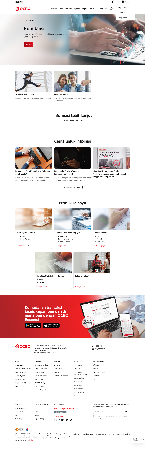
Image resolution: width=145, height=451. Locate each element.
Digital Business (20, 379)
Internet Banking (79, 378)
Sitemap (111, 434)
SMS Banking (78, 385)
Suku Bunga (19, 419)
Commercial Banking (41, 365)
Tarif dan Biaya (20, 411)
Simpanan (57, 365)
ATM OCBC (77, 368)
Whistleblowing (101, 434)
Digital (84, 9)
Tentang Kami (102, 9)
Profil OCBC (96, 368)
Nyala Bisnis (19, 365)
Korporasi (68, 9)
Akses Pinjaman (20, 376)
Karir (36, 411)
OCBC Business (78, 381)
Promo (17, 404)
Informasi (96, 365)
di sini (31, 440)
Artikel (91, 9)
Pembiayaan (58, 368)
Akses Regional (20, 390)
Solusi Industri (39, 386)
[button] (126, 411)
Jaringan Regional (40, 390)
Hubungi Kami (58, 416)
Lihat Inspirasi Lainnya (72, 187)
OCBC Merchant (79, 392)
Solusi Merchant (79, 389)
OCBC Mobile (78, 365)
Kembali (30, 20)
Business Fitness (20, 386)
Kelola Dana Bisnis (21, 372)
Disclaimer (76, 434)
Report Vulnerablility (123, 434)
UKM (61, 9)
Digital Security (39, 419)
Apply (28, 44)
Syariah (77, 9)
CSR (94, 379)
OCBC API (77, 396)
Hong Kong (122, 18)
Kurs (16, 415)
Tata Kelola (96, 376)
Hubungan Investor (99, 372)
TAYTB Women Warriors (23, 368)
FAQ (36, 408)
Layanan (57, 372)
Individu (54, 9)
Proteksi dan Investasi (61, 376)
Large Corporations (41, 368)
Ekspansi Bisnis (39, 372)
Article (37, 415)
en (21, 2)
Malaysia (121, 12)
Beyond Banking (20, 383)
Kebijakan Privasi (87, 434)
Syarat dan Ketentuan (41, 404)
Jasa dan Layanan (21, 408)
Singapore (122, 7)
